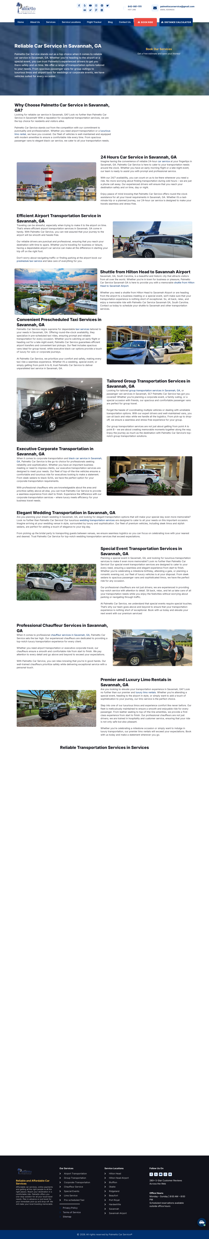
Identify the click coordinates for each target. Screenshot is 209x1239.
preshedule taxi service (29, 261)
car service (164, 161)
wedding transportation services (97, 520)
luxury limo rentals (146, 692)
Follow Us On (156, 1168)
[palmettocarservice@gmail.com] (155, 7)
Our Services (66, 1168)
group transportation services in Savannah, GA (154, 390)
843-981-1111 (135, 6)
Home (21, 22)
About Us (35, 22)
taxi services (82, 329)
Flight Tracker (94, 22)
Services (50, 22)
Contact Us (125, 22)
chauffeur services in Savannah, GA (70, 635)
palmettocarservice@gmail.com (177, 6)
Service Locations (71, 22)
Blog (110, 22)
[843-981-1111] (124, 8)
